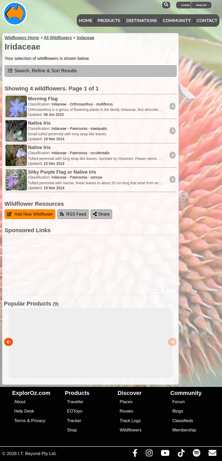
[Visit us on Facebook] (135, 454)
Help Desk (24, 411)
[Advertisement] (110, 265)
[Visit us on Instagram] (149, 454)
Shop (72, 430)
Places (126, 401)
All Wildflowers (58, 37)
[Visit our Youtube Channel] (165, 454)
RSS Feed (73, 214)
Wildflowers (131, 430)
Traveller (75, 401)
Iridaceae (85, 37)
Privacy (38, 420)
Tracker (74, 420)
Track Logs (130, 420)
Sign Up (201, 5)
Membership (184, 430)
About (19, 401)
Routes (126, 411)
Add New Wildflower (30, 214)
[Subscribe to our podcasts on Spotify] (196, 454)
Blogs (177, 411)
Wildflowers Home (22, 37)
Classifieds (182, 420)
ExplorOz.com (31, 393)
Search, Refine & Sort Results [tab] (42, 70)
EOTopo (74, 411)
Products (108, 20)
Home (85, 20)
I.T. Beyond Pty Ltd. (37, 453)
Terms (20, 420)
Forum (178, 401)
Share (101, 214)
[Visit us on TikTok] (181, 454)
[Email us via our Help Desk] (212, 454)
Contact (207, 20)
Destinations (141, 20)
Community (176, 20)
